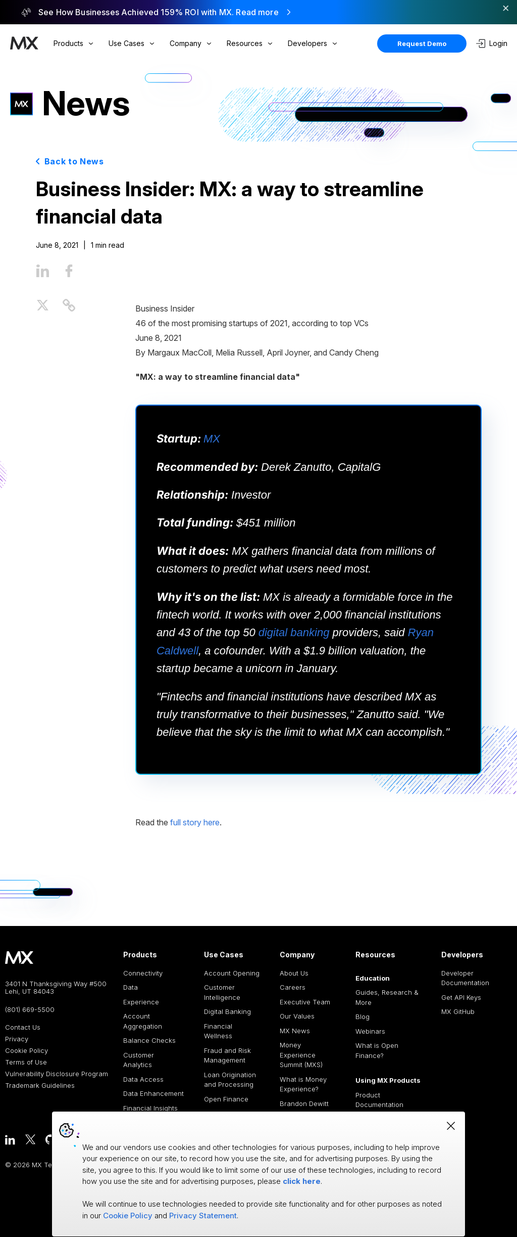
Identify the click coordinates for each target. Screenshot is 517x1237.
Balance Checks (149, 1040)
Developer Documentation (465, 978)
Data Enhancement (153, 1093)
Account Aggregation (142, 1021)
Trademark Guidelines (40, 1085)
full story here (195, 822)
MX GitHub (458, 1011)
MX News (295, 1031)
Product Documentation (379, 1100)
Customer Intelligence (222, 992)
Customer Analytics (138, 1060)
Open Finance (226, 1099)
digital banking (294, 632)
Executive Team (305, 1002)
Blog (362, 1016)
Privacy (16, 1039)
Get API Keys (461, 997)
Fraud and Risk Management (227, 1055)
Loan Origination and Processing (230, 1080)
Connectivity (143, 973)
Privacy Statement (203, 1215)
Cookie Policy (26, 1050)
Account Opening (232, 973)
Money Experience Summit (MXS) (301, 1055)
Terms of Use (26, 1062)
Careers (292, 987)
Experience (141, 1002)
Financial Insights (150, 1108)
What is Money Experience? (303, 1084)
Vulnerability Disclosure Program (56, 1074)
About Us (294, 973)
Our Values (297, 1016)
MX (211, 438)
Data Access (143, 1079)
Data (130, 987)
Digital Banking (227, 1011)
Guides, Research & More (387, 997)
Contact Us (22, 1027)
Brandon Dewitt (304, 1103)
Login (492, 43)
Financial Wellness (218, 1031)
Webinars (370, 1031)
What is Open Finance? (376, 1050)
